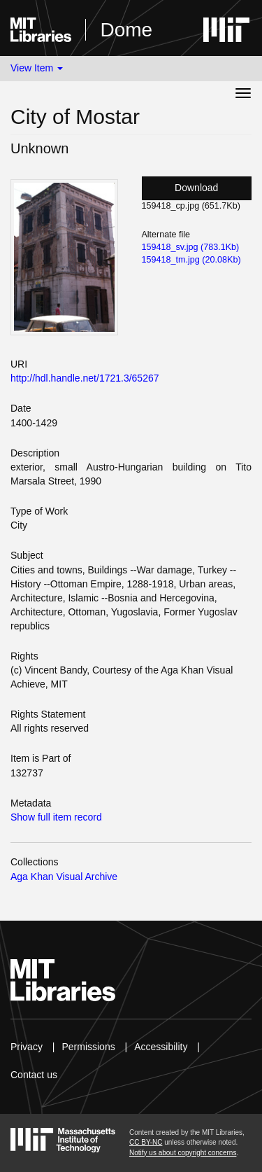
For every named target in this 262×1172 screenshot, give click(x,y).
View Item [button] (36, 68)
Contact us (33, 1074)
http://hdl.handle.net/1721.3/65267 (84, 378)
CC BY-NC (145, 1142)
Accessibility (160, 1046)
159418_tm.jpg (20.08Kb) (191, 260)
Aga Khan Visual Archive (63, 876)
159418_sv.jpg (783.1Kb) (191, 247)
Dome (126, 30)
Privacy (26, 1046)
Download (196, 187)
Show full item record (56, 817)
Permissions (88, 1046)
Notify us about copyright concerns (182, 1153)
